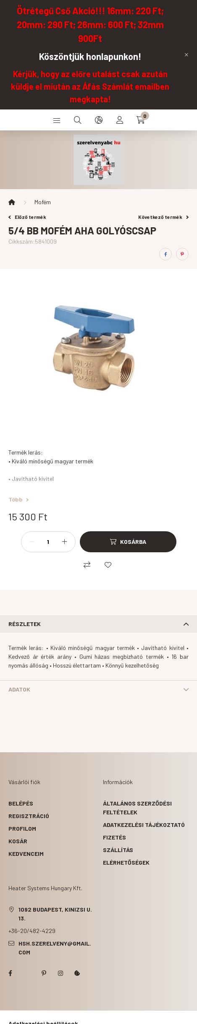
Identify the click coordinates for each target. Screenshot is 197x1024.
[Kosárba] (128, 541)
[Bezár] (186, 54)
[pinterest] (182, 254)
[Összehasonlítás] (87, 564)
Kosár (17, 841)
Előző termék (27, 217)
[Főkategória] (11, 202)
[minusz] (32, 541)
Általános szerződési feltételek (137, 808)
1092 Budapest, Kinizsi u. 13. (55, 914)
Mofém (42, 201)
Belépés (20, 803)
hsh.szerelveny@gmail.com (54, 948)
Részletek (24, 623)
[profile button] (119, 120)
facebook (10, 973)
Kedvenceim (26, 853)
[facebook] (165, 254)
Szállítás (118, 849)
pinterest (43, 973)
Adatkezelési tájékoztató (144, 824)
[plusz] (64, 541)
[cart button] (140, 120)
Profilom (22, 828)
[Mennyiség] (48, 542)
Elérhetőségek (126, 862)
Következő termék (163, 217)
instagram (60, 973)
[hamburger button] (56, 120)
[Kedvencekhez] (108, 564)
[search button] (77, 120)
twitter (26, 973)
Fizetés (114, 837)
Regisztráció (28, 815)
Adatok (19, 689)
